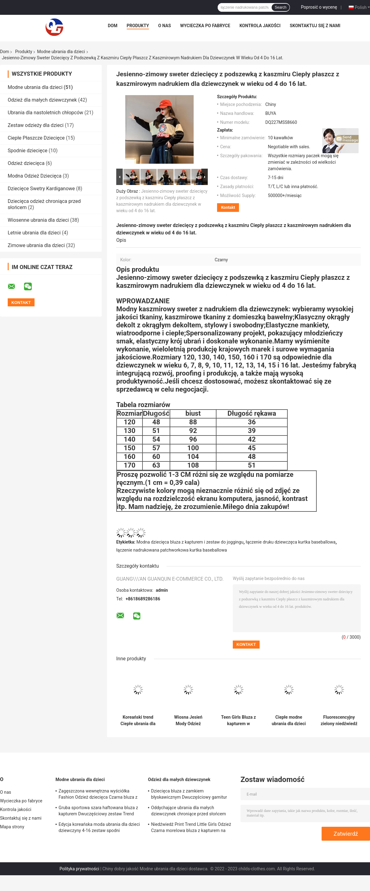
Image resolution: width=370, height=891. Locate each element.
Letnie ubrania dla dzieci (34, 233)
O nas (164, 25)
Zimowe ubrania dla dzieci (36, 245)
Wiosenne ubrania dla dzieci (38, 220)
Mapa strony (12, 826)
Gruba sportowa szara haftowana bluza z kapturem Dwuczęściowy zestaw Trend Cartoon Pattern (98, 811)
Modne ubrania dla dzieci (61, 51)
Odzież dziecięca (26, 163)
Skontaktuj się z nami (315, 25)
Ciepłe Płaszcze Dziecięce (36, 138)
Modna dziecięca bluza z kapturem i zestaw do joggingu (190, 542)
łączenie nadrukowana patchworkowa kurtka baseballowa (171, 550)
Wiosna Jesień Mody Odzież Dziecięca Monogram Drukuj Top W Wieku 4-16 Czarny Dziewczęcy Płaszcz (188, 720)
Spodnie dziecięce (27, 150)
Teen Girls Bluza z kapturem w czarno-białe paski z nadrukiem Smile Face (238, 720)
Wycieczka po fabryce (205, 25)
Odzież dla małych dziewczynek (42, 100)
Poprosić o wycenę (319, 7)
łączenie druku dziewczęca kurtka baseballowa (290, 542)
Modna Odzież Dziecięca (35, 176)
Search (280, 7)
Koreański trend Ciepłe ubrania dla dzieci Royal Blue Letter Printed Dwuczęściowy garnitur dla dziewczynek (138, 720)
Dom (112, 25)
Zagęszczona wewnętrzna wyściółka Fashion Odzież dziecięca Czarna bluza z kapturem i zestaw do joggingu (98, 794)
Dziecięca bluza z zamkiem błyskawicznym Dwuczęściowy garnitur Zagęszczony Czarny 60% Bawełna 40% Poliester (189, 794)
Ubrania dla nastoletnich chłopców (45, 113)
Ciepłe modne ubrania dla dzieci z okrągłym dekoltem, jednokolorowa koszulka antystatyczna (289, 720)
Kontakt (228, 207)
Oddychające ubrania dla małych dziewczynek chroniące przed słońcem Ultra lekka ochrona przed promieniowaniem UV (188, 811)
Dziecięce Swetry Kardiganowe (41, 188)
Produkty (138, 25)
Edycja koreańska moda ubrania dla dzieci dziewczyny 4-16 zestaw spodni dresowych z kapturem (99, 828)
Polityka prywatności (79, 868)
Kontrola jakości (260, 25)
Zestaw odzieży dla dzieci (36, 125)
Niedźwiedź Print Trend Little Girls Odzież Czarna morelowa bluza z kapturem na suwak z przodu (191, 828)
